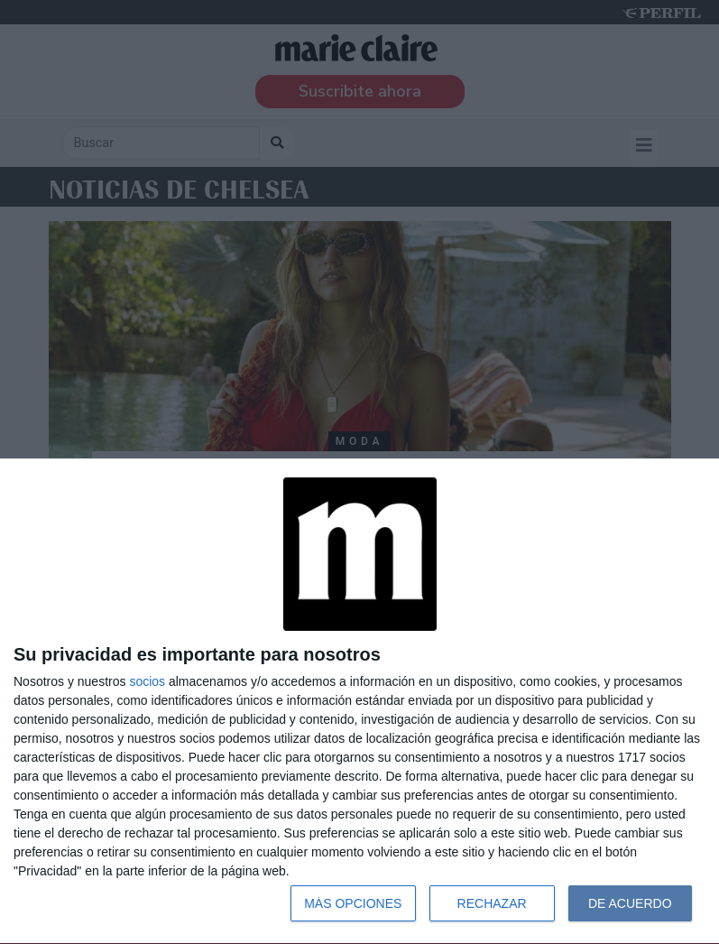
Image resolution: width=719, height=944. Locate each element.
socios (147, 681)
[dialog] (359, 701)
